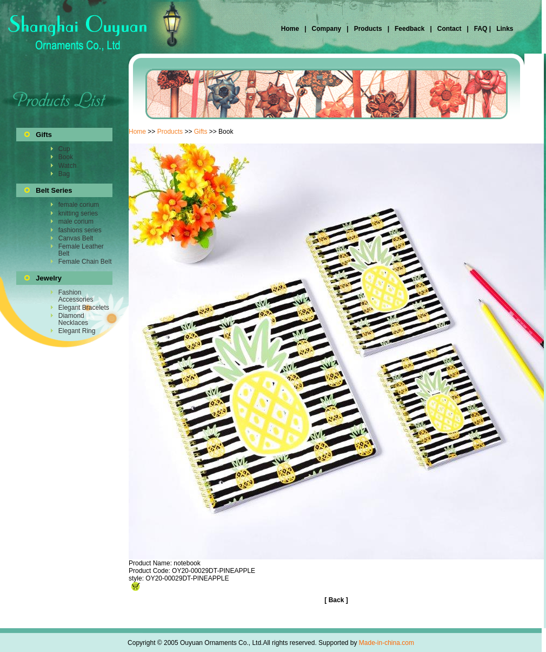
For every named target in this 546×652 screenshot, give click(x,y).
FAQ (480, 28)
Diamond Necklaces (73, 319)
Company (325, 28)
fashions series (80, 230)
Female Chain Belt (85, 261)
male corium (76, 221)
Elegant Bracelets (83, 307)
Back (336, 600)
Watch (67, 165)
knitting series (78, 213)
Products (368, 28)
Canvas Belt (76, 238)
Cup (64, 149)
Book (65, 157)
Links (504, 28)
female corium (78, 204)
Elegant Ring (77, 331)
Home (291, 28)
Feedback (409, 28)
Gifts (201, 131)
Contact (449, 28)
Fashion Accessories (76, 296)
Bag (64, 174)
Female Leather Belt (81, 250)
